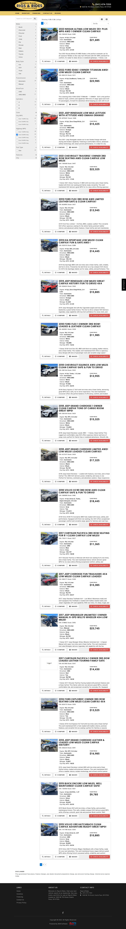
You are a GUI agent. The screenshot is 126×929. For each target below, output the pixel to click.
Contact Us (47, 13)
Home (17, 13)
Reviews (58, 13)
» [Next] (46, 23)
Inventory (26, 13)
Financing (36, 13)
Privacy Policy (21, 903)
